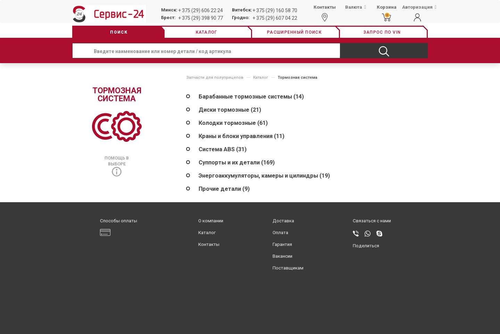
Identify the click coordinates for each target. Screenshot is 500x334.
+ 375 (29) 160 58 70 (274, 10)
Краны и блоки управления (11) (241, 136)
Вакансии (282, 256)
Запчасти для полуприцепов (214, 77)
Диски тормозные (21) (230, 109)
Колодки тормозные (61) (233, 123)
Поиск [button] (118, 32)
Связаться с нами (372, 220)
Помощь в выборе (117, 165)
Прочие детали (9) (224, 189)
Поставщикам (288, 268)
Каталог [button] (206, 32)
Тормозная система (297, 77)
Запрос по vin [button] (382, 32)
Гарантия (282, 244)
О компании (210, 220)
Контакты (208, 244)
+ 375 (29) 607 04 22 (274, 18)
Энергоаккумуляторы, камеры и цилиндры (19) (264, 175)
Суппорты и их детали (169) (237, 162)
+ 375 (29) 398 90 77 (200, 18)
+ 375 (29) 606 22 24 (200, 10)
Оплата (280, 232)
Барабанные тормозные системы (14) (251, 96)
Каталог (260, 77)
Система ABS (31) (223, 149)
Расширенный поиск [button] (294, 32)
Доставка (283, 220)
